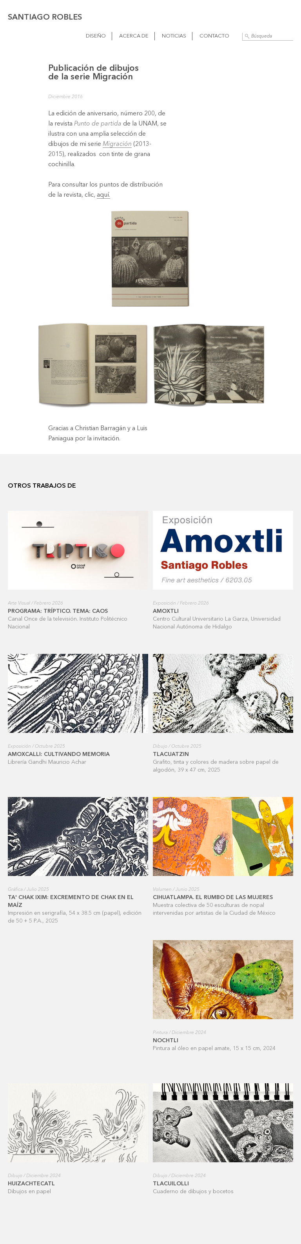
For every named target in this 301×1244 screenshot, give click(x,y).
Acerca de (134, 36)
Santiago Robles (45, 18)
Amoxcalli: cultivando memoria (59, 754)
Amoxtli (166, 611)
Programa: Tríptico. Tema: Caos (58, 611)
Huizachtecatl (31, 1184)
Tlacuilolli (171, 1184)
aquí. (103, 195)
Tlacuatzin (171, 754)
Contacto (214, 36)
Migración (117, 144)
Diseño (96, 36)
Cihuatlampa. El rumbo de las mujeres (213, 897)
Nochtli (165, 1040)
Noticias (174, 36)
